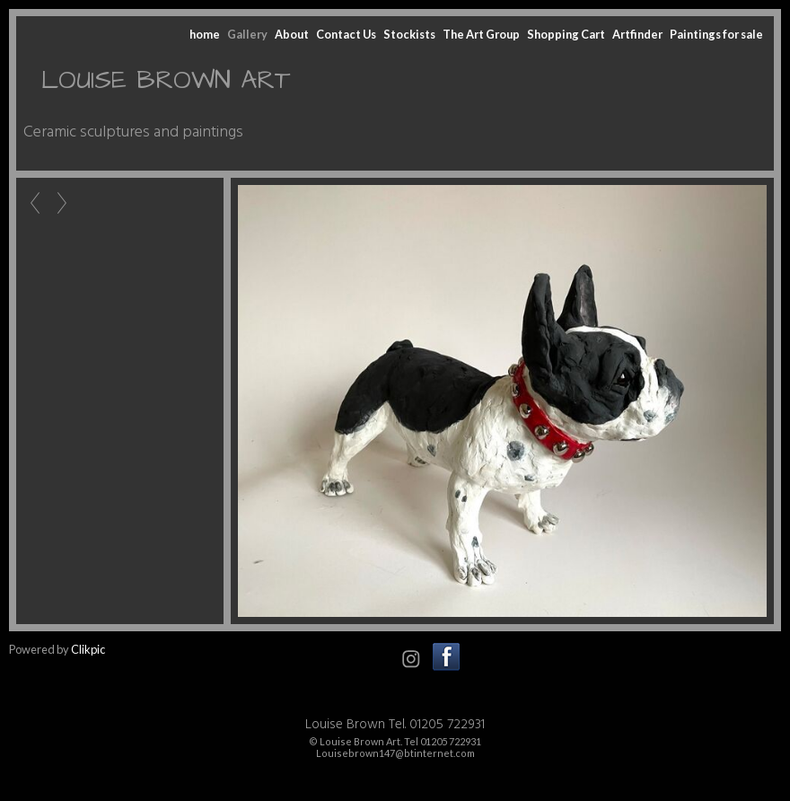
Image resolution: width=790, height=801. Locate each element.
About (292, 34)
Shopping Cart (566, 34)
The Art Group (481, 34)
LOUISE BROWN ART (165, 80)
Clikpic (88, 649)
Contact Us (346, 34)
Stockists (409, 34)
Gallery (247, 34)
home (204, 34)
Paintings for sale (716, 34)
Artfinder (637, 34)
